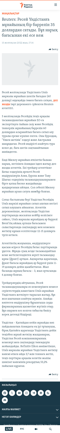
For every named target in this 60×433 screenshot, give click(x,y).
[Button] (53, 49)
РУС (22, 429)
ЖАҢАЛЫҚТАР (10, 13)
